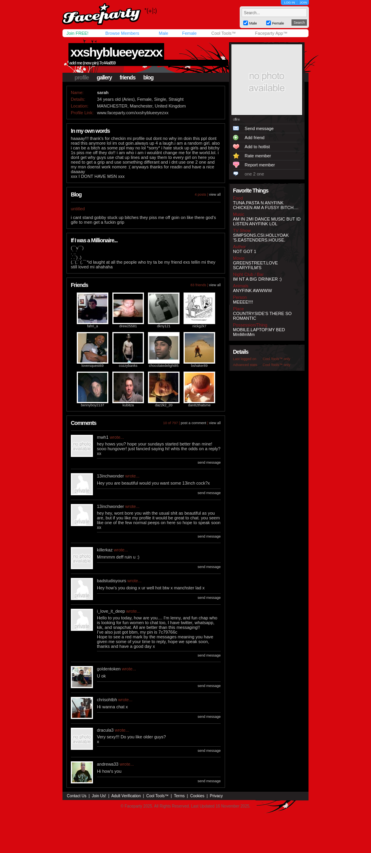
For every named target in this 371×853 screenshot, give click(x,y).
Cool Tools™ (223, 33)
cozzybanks (128, 366)
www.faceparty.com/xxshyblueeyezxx (132, 112)
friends (128, 77)
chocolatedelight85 (163, 366)
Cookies (197, 796)
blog (148, 77)
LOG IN (289, 2)
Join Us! (99, 796)
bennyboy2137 (92, 405)
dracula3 (105, 730)
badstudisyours (111, 580)
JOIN (303, 2)
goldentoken (109, 668)
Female (189, 33)
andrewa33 (107, 764)
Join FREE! (77, 33)
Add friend (255, 137)
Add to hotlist (257, 146)
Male (163, 33)
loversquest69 (92, 366)
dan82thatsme (199, 405)
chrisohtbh (107, 699)
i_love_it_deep (111, 611)
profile (82, 77)
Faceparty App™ (271, 33)
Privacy (216, 796)
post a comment (193, 423)
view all (215, 194)
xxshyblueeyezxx (116, 52)
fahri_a (92, 326)
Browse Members (122, 33)
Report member (260, 164)
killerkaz (105, 549)
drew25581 (128, 326)
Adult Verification (126, 796)
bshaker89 (199, 366)
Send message (259, 128)
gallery (104, 77)
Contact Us (76, 796)
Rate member (258, 155)
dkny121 (163, 326)
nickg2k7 (199, 326)
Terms (179, 796)
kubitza (128, 405)
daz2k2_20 (163, 405)
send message (209, 462)
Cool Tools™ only (276, 359)
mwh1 (102, 437)
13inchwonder (110, 476)
